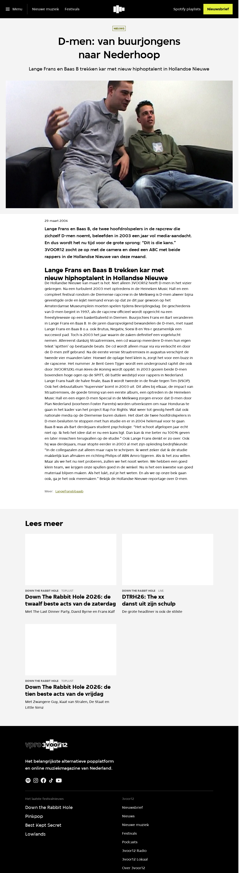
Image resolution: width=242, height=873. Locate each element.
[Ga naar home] (119, 9)
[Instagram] (36, 780)
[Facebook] (43, 780)
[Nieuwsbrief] (218, 9)
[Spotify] (28, 780)
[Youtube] (59, 780)
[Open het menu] (14, 9)
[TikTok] (51, 780)
